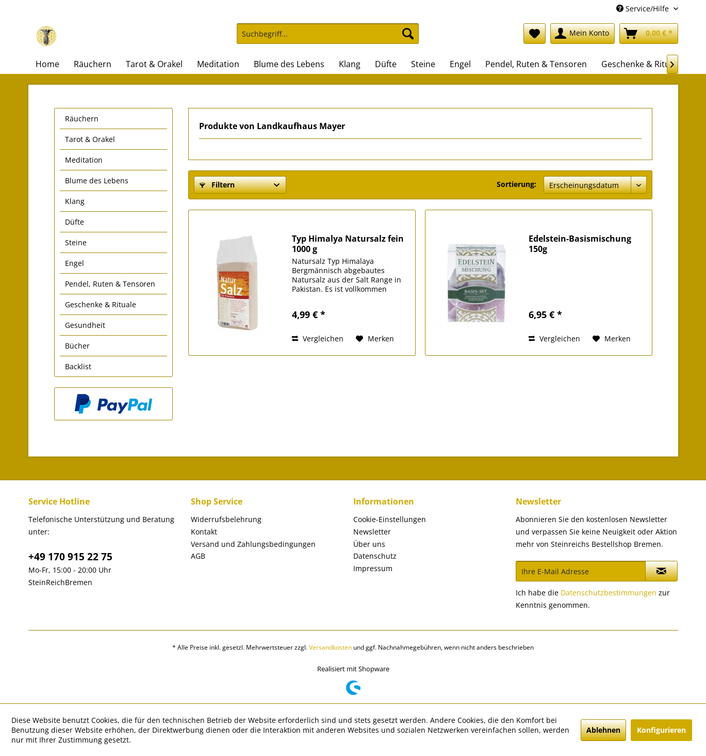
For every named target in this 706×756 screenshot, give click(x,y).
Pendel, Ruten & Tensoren (110, 284)
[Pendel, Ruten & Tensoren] (536, 64)
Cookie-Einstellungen (389, 519)
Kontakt (204, 532)
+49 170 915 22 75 (70, 556)
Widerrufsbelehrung (226, 519)
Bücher (77, 346)
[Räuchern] (93, 64)
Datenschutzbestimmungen (608, 592)
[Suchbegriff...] (328, 33)
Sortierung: (516, 184)
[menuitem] (328, 38)
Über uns (369, 544)
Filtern (217, 185)
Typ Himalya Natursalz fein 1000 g (348, 243)
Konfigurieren (661, 730)
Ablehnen (603, 730)
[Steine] (423, 64)
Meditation (84, 160)
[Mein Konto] (582, 33)
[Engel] (460, 64)
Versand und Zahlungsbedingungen (253, 544)
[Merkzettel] (534, 33)
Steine (76, 242)
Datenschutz (375, 556)
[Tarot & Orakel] (154, 64)
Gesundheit (85, 325)
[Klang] (350, 64)
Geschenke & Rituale (100, 304)
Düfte (74, 222)
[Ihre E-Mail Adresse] (581, 571)
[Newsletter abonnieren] (661, 571)
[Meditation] (218, 64)
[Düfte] (386, 64)
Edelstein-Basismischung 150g (580, 243)
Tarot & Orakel (90, 139)
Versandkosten (330, 647)
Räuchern (81, 118)
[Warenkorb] (648, 33)
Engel (74, 263)
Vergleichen (317, 338)
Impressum (372, 568)
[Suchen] (408, 33)
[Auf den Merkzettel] (375, 339)
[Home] (47, 64)
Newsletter (372, 532)
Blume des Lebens (96, 180)
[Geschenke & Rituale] (641, 64)
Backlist (78, 366)
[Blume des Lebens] (289, 64)
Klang (75, 201)
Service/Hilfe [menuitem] (643, 8)
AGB (198, 556)
